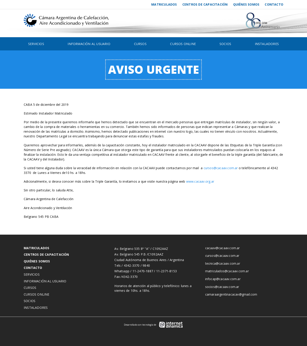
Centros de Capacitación (205, 4)
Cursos (140, 44)
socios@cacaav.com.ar (222, 287)
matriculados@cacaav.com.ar (227, 271)
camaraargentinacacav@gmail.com (231, 294)
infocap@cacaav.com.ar (223, 279)
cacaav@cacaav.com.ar (222, 248)
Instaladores (267, 44)
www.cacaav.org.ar (200, 181)
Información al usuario (89, 44)
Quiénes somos (246, 4)
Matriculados (164, 4)
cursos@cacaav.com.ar (221, 168)
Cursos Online (183, 44)
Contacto (274, 4)
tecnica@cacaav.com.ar (222, 263)
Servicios (36, 44)
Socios (225, 44)
